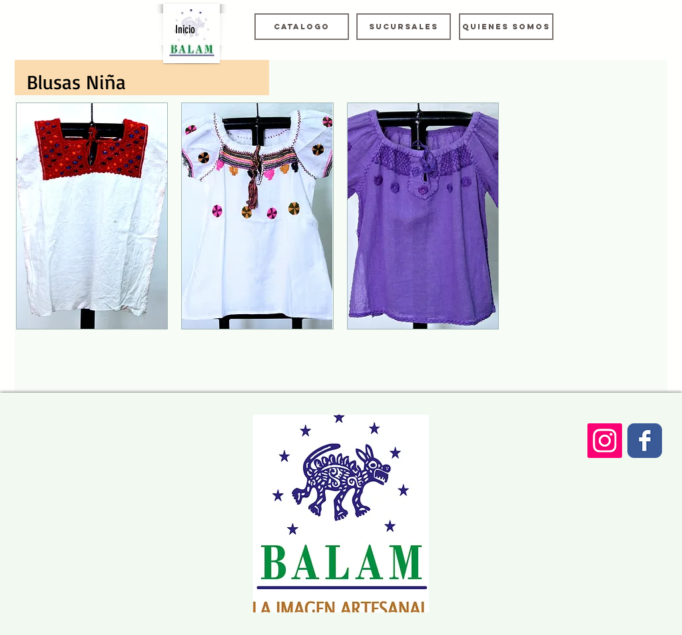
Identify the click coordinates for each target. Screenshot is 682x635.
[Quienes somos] (506, 26)
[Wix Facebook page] (644, 440)
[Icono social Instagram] (604, 440)
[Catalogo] (301, 26)
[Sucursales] (403, 26)
